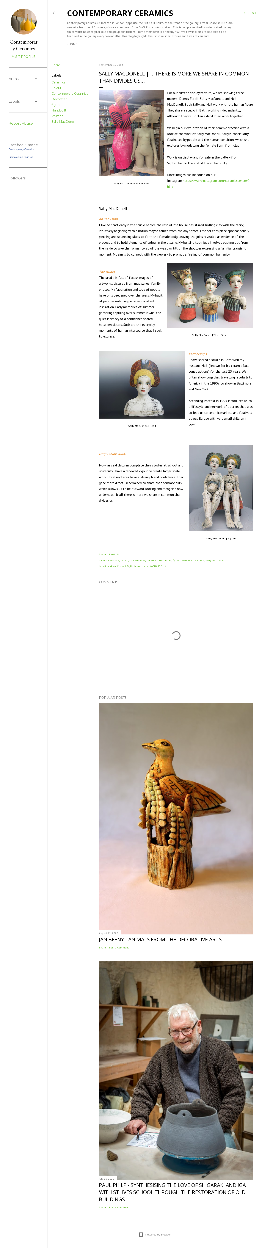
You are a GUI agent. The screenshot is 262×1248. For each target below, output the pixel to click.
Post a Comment (119, 947)
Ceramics (58, 82)
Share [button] (56, 65)
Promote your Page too (21, 157)
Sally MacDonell (63, 122)
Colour (56, 88)
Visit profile (23, 57)
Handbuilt (59, 110)
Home (73, 44)
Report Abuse (21, 123)
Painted (57, 116)
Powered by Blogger (154, 1234)
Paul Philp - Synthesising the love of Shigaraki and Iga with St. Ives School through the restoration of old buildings (172, 1192)
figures (57, 105)
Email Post (115, 554)
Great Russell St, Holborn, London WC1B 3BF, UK (138, 566)
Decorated (59, 99)
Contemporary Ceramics (120, 13)
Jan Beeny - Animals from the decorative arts (160, 939)
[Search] (251, 13)
